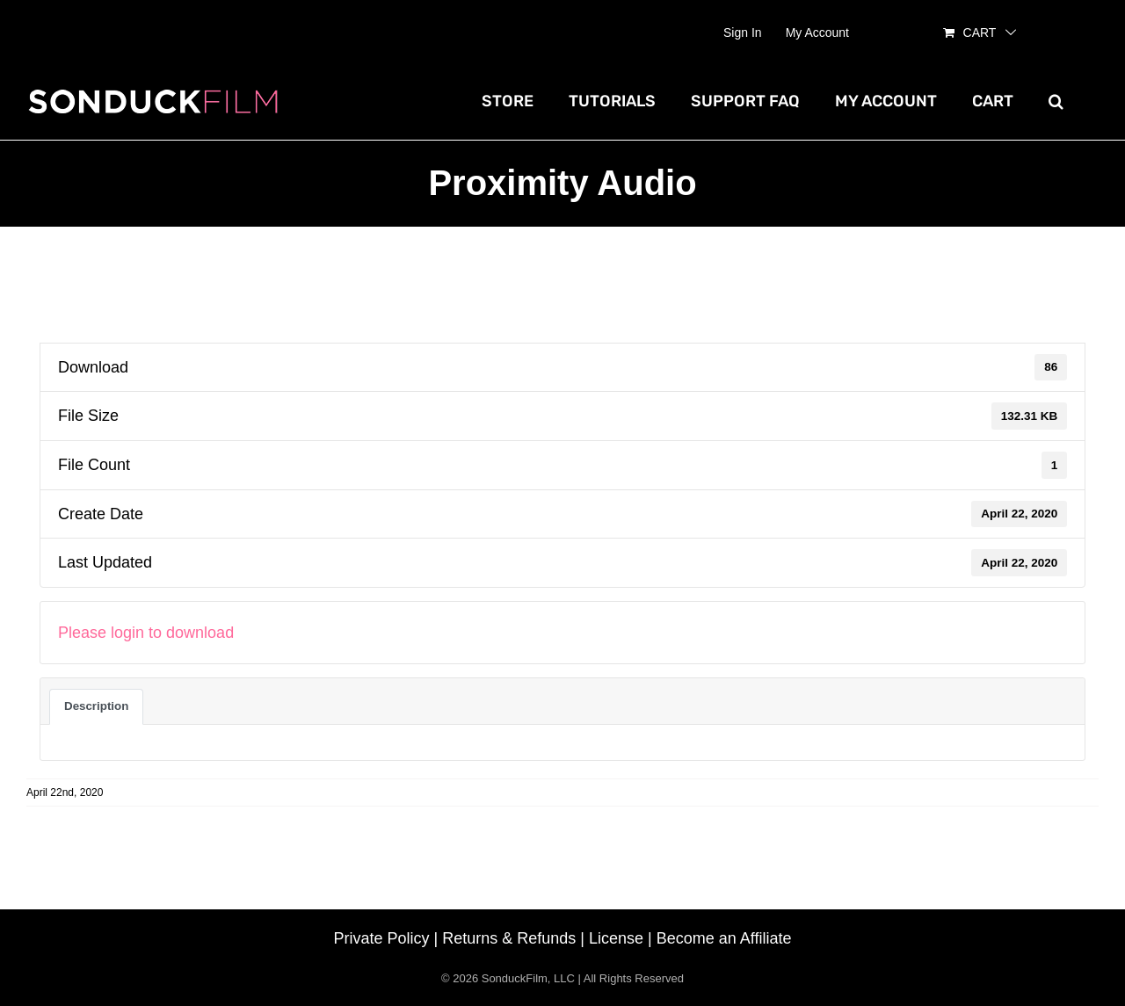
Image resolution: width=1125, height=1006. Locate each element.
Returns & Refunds (509, 938)
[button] (1056, 101)
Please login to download (146, 632)
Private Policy (382, 938)
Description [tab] (96, 706)
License (616, 938)
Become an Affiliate (724, 938)
